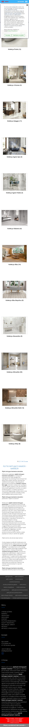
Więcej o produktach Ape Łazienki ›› (14, 725)
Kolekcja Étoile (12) (14, 49)
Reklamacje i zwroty (8, 625)
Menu (6, 1)
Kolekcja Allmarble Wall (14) (14, 408)
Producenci (5, 615)
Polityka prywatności (8, 621)
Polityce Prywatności (13, 31)
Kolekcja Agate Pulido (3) (14, 193)
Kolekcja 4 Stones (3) (15, 85)
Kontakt (4, 619)
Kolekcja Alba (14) (15, 264)
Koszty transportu (7, 623)
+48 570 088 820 (6, 649)
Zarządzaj (7, 35)
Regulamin (5, 617)
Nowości (4, 613)
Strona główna (6, 612)
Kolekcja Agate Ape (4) (14, 157)
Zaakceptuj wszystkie (18, 35)
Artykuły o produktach (9, 628)
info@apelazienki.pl (6, 651)
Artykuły (4, 626)
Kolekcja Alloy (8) (14, 444)
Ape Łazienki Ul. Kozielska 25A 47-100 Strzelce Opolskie (8, 643)
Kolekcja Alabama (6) (14, 228)
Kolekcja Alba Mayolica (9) (14, 300)
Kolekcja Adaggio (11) (14, 121)
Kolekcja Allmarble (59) (14, 372)
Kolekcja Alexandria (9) (14, 336)
